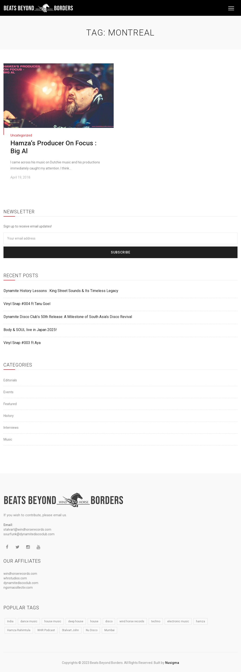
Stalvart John (70, 630)
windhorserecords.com (20, 573)
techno (155, 621)
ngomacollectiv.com (18, 587)
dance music (28, 621)
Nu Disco (91, 630)
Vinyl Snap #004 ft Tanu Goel (26, 304)
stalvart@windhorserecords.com (27, 529)
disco (108, 621)
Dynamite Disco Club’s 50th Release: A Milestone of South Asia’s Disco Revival (67, 317)
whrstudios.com (15, 578)
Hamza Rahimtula (18, 630)
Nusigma (172, 663)
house (94, 621)
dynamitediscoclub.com (20, 583)
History (8, 416)
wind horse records (131, 621)
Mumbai (109, 630)
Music (7, 439)
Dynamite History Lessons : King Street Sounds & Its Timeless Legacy (60, 291)
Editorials (10, 380)
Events (8, 392)
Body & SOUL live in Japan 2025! (30, 330)
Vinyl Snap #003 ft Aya (22, 343)
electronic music (178, 621)
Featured (10, 404)
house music (52, 621)
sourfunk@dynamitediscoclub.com (29, 534)
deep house (75, 621)
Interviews (11, 427)
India (10, 621)
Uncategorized (21, 135)
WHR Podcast (46, 630)
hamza (200, 621)
